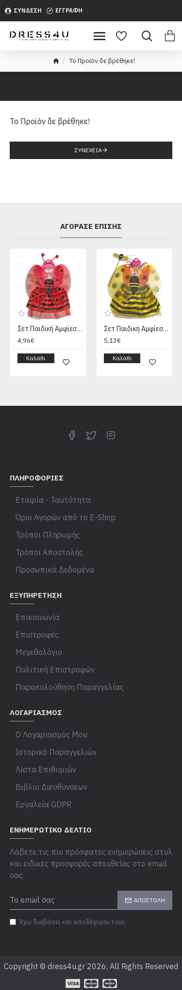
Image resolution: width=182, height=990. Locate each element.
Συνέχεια (88, 150)
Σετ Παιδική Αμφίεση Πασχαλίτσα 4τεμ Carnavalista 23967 (50, 328)
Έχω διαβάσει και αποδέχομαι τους (67, 927)
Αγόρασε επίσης (91, 226)
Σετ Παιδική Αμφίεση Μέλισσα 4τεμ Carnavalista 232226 (136, 328)
